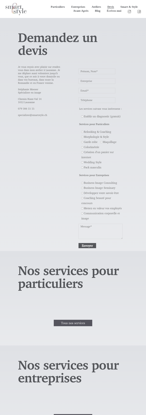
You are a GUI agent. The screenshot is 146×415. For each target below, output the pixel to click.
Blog (97, 10)
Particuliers (58, 6)
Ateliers (96, 6)
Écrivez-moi (114, 10)
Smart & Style (129, 6)
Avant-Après (80, 10)
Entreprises (78, 6)
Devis (110, 6)
